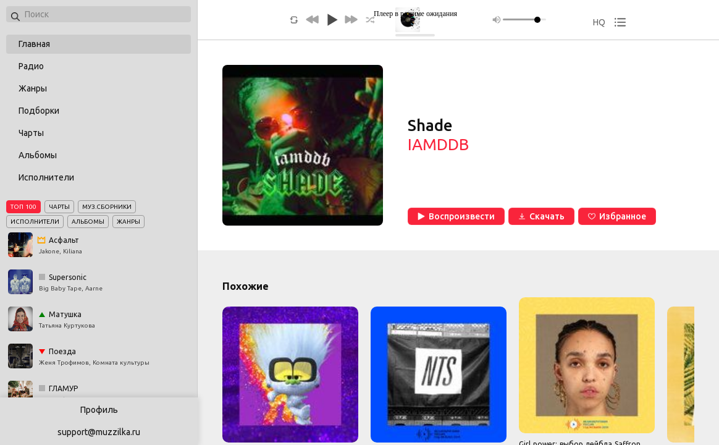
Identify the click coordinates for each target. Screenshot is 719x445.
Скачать (541, 216)
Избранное (617, 216)
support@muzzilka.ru (98, 432)
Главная (34, 44)
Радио (31, 66)
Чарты (31, 133)
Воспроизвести (456, 216)
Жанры (33, 88)
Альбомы (38, 155)
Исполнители (46, 177)
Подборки (39, 111)
